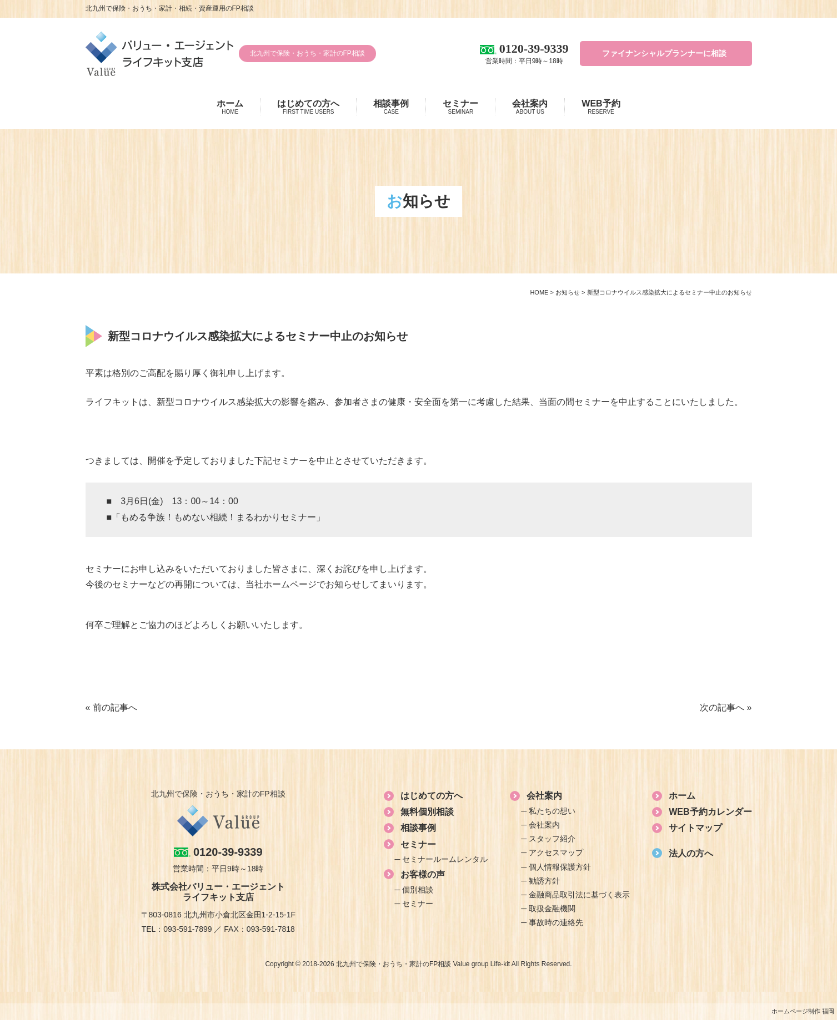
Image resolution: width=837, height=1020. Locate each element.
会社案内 (530, 107)
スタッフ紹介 (552, 838)
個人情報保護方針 (560, 866)
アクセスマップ (556, 852)
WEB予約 (601, 107)
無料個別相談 (427, 811)
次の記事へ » (725, 707)
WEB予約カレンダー (710, 811)
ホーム (230, 107)
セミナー (460, 107)
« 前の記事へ (111, 707)
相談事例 (391, 107)
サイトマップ (695, 828)
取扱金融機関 (552, 908)
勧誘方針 (544, 880)
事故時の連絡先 (556, 922)
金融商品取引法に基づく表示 (579, 894)
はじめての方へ (308, 107)
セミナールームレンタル (445, 859)
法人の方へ (691, 853)
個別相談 (417, 889)
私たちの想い (552, 810)
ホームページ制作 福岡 (802, 1011)
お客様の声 (422, 874)
